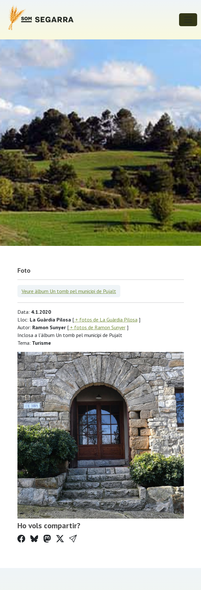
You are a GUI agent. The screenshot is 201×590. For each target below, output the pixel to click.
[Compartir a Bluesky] (34, 539)
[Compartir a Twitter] (60, 539)
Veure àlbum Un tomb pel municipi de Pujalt (69, 291)
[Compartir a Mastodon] (47, 539)
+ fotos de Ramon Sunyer (97, 327)
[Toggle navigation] (188, 19)
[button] (73, 539)
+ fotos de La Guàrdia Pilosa (105, 319)
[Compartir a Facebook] (21, 539)
